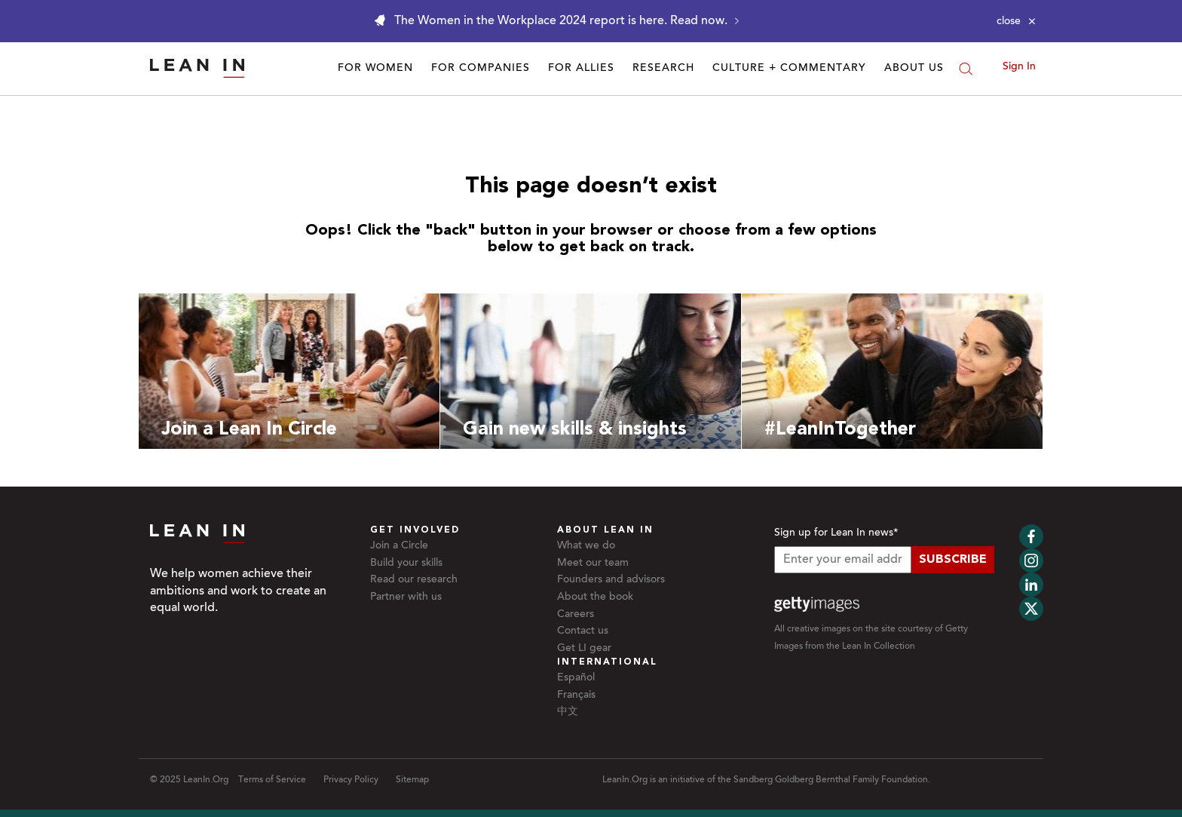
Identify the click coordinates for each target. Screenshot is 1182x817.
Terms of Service (272, 780)
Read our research (414, 580)
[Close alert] (1016, 21)
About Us (914, 68)
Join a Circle (399, 546)
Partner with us (406, 597)
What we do (586, 546)
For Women (375, 68)
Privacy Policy (350, 780)
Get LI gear (584, 648)
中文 (567, 712)
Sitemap (412, 780)
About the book (595, 597)
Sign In (1019, 67)
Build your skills (406, 563)
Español (576, 678)
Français (576, 695)
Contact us (582, 631)
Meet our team (593, 563)
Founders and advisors (611, 580)
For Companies (480, 68)
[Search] (965, 68)
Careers (575, 615)
